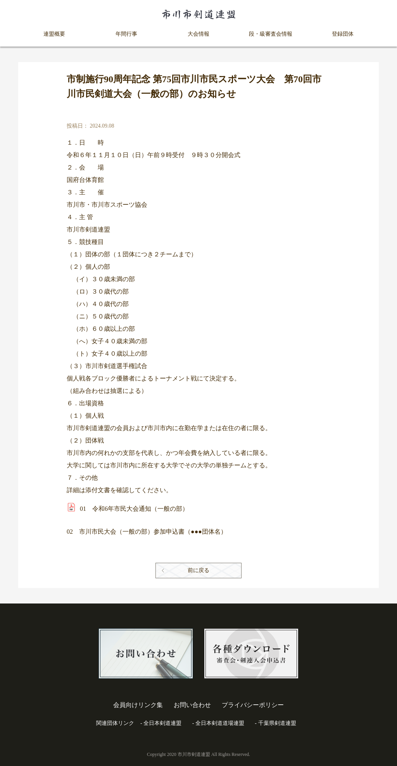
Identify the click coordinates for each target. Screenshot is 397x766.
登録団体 (343, 34)
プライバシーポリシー (253, 705)
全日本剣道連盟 (162, 723)
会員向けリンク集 (138, 705)
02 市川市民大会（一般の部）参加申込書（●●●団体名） (147, 531)
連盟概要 (54, 34)
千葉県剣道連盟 (277, 723)
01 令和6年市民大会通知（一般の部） (134, 508)
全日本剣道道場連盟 (219, 723)
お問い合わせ (192, 705)
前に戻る (198, 570)
